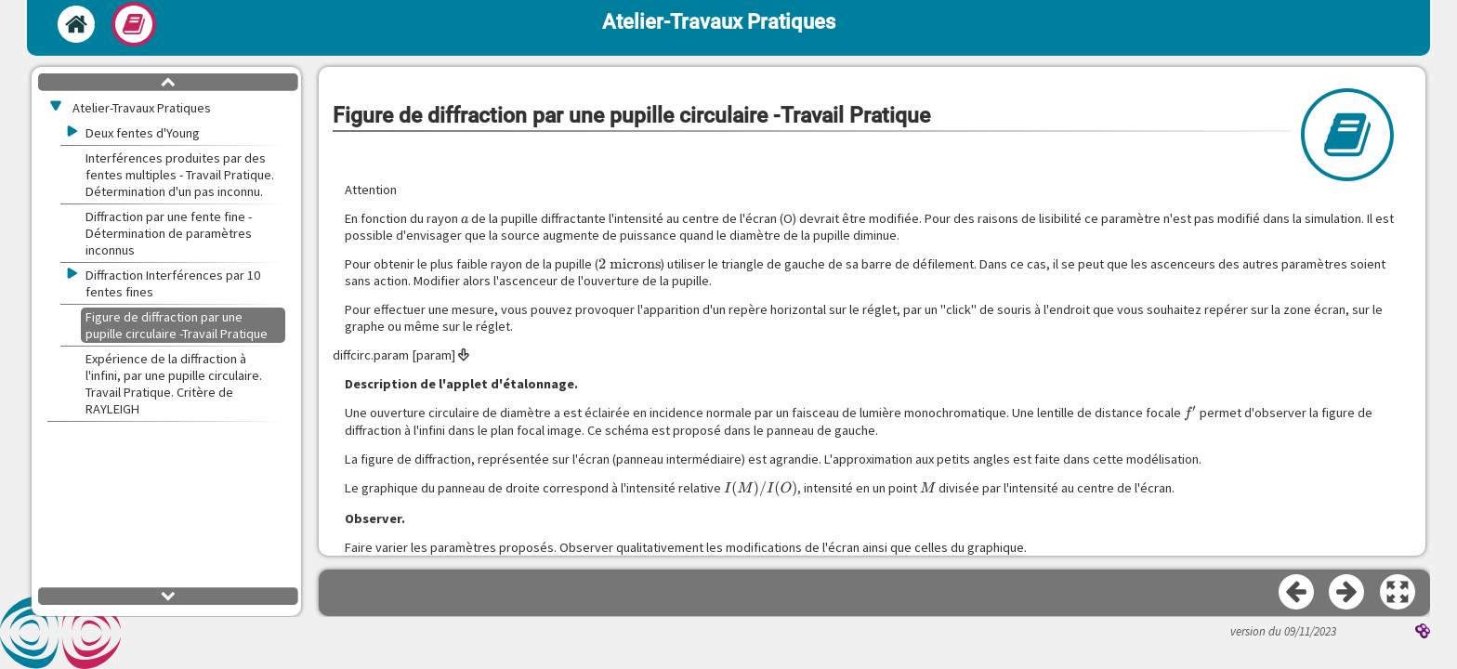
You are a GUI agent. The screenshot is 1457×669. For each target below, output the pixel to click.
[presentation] (465, 218)
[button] (1398, 592)
